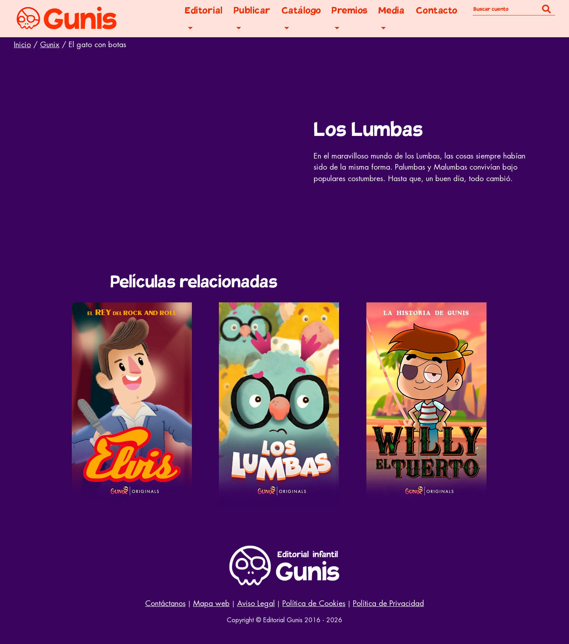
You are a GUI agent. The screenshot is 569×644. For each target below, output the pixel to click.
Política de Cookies (313, 603)
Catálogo (301, 10)
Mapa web (211, 603)
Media (391, 10)
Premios (349, 10)
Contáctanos (165, 603)
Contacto (437, 10)
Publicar (252, 10)
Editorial (204, 10)
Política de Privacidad (388, 603)
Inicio (22, 45)
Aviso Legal (256, 603)
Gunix (49, 45)
